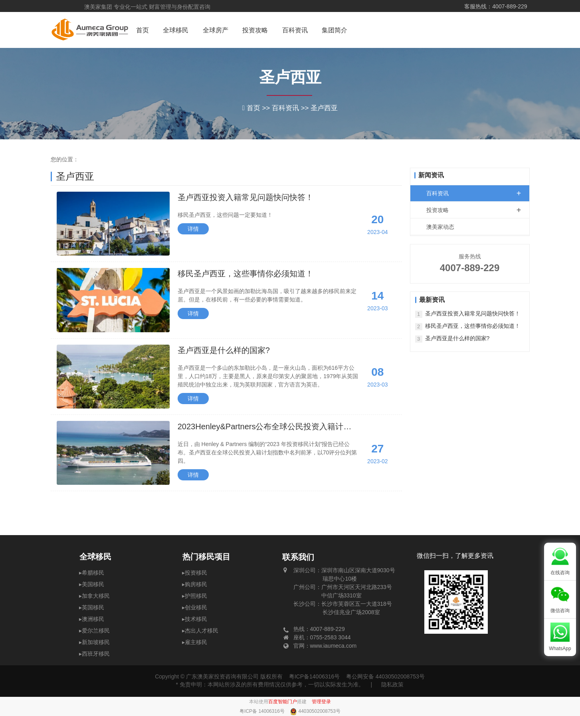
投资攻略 (255, 30)
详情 (193, 229)
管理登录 (321, 701)
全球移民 (175, 30)
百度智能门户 (282, 701)
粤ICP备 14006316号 (263, 711)
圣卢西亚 (290, 77)
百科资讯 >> (291, 108)
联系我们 (298, 557)
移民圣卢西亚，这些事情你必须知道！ (245, 273)
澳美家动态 (440, 227)
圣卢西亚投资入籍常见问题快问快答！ (245, 197)
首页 (142, 30)
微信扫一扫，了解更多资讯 (455, 555)
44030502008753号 (319, 711)
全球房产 (215, 30)
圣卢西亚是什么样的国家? (224, 350)
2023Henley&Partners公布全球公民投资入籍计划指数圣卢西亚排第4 (265, 427)
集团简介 (334, 30)
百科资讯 (295, 30)
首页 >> (259, 108)
